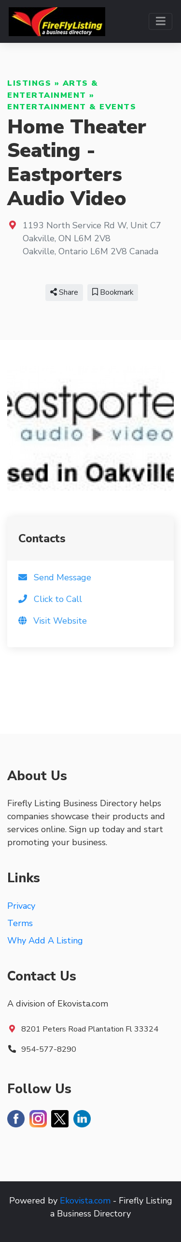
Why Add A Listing (45, 940)
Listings (29, 83)
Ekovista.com (85, 1200)
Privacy (21, 906)
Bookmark (112, 292)
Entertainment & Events (71, 107)
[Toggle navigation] (160, 21)
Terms (20, 923)
